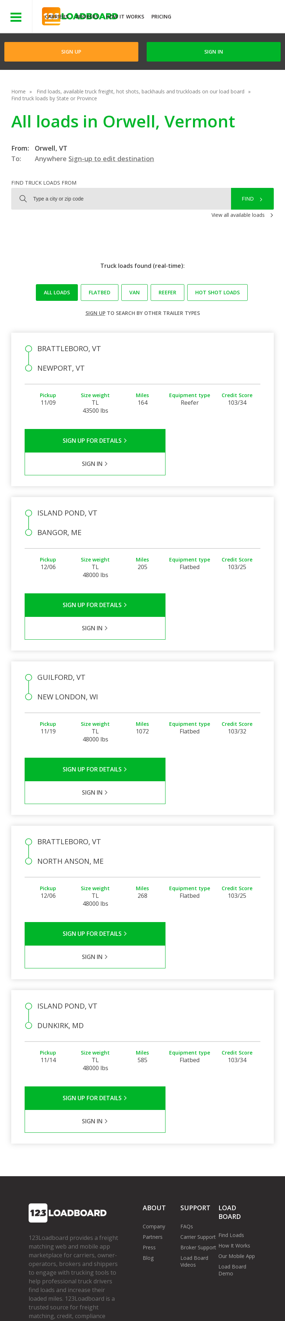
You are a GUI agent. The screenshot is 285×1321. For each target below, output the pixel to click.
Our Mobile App (236, 1140)
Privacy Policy (97, 1299)
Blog (148, 1142)
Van (134, 292)
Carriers (56, 16)
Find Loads (231, 1119)
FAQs (186, 1110)
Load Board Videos (194, 1145)
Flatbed (99, 292)
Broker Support (198, 1131)
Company (154, 1110)
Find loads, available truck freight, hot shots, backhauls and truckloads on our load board (140, 91)
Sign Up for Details (83, 441)
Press (149, 1131)
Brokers (87, 16)
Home (18, 91)
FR (108, 1306)
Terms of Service (48, 1299)
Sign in (213, 51)
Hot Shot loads (217, 292)
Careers (207, 1299)
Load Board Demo (232, 1154)
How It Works (125, 16)
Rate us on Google (146, 1306)
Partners (153, 1121)
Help (180, 1299)
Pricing (161, 16)
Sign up (95, 313)
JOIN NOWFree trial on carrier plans (229, 17)
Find (248, 199)
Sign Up (71, 51)
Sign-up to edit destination (111, 158)
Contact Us (47, 1306)
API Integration (144, 1299)
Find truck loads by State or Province (54, 98)
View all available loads (238, 214)
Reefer (167, 292)
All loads (57, 292)
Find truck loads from (43, 182)
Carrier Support (198, 1121)
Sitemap (82, 1306)
